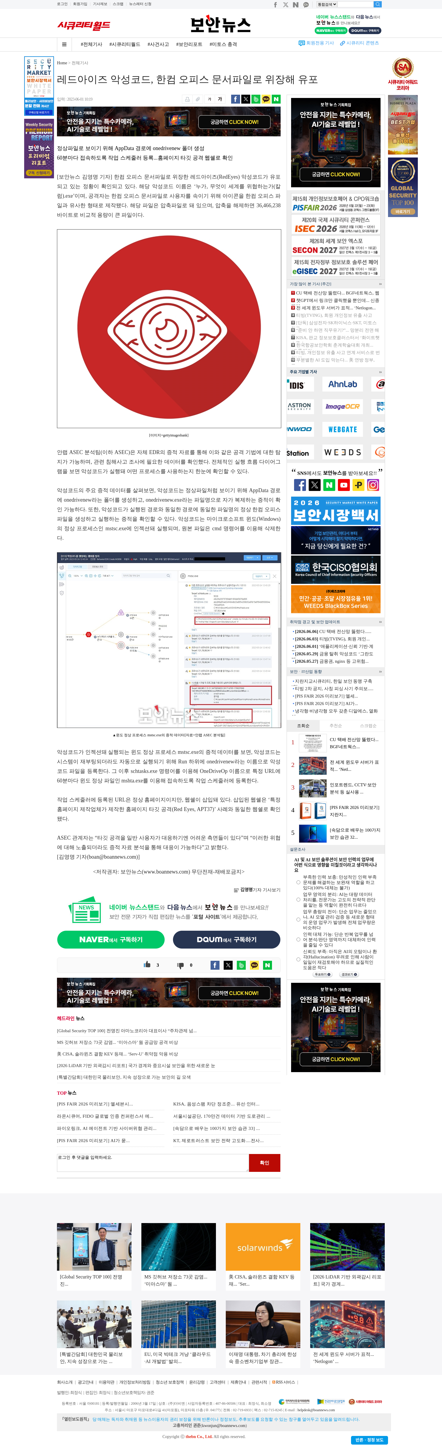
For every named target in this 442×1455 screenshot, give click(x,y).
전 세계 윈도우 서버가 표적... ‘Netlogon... (336, 307)
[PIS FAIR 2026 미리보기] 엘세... (326, 696)
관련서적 (259, 1382)
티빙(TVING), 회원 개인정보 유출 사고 (334, 315)
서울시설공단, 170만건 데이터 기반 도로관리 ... (222, 1116)
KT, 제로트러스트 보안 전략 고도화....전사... (218, 1140)
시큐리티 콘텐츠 (363, 42)
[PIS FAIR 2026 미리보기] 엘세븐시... (95, 1104)
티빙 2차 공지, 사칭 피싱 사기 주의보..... (334, 688)
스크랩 (118, 4)
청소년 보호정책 (170, 1382)
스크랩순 (368, 725)
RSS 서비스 (285, 1382)
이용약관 (106, 1382)
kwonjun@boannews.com (223, 1425)
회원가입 (80, 4)
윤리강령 (197, 1382)
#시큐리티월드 (124, 44)
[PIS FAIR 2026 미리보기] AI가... (326, 703)
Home (62, 63)
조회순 (303, 725)
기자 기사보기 (257, 890)
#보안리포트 (189, 44)
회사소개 (64, 1382)
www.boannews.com (166, 872)
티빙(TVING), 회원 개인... (332, 639)
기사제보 (100, 4)
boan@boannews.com (112, 857)
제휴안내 (238, 1382)
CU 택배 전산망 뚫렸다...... (333, 631)
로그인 (62, 4)
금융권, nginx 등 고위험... (332, 661)
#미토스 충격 (223, 44)
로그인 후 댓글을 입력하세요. (153, 1163)
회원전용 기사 (320, 42)
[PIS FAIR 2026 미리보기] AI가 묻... (93, 1140)
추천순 (336, 725)
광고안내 (85, 1382)
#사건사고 (158, 44)
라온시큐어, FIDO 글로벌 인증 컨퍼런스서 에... (105, 1116)
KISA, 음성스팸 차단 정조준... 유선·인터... (216, 1104)
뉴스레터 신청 (140, 4)
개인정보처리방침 (134, 1382)
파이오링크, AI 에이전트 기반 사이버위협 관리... (107, 1128)
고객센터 (217, 1382)
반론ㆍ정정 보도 (370, 1440)
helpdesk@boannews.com (316, 1410)
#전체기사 (91, 44)
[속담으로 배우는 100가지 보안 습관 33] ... (216, 1128)
